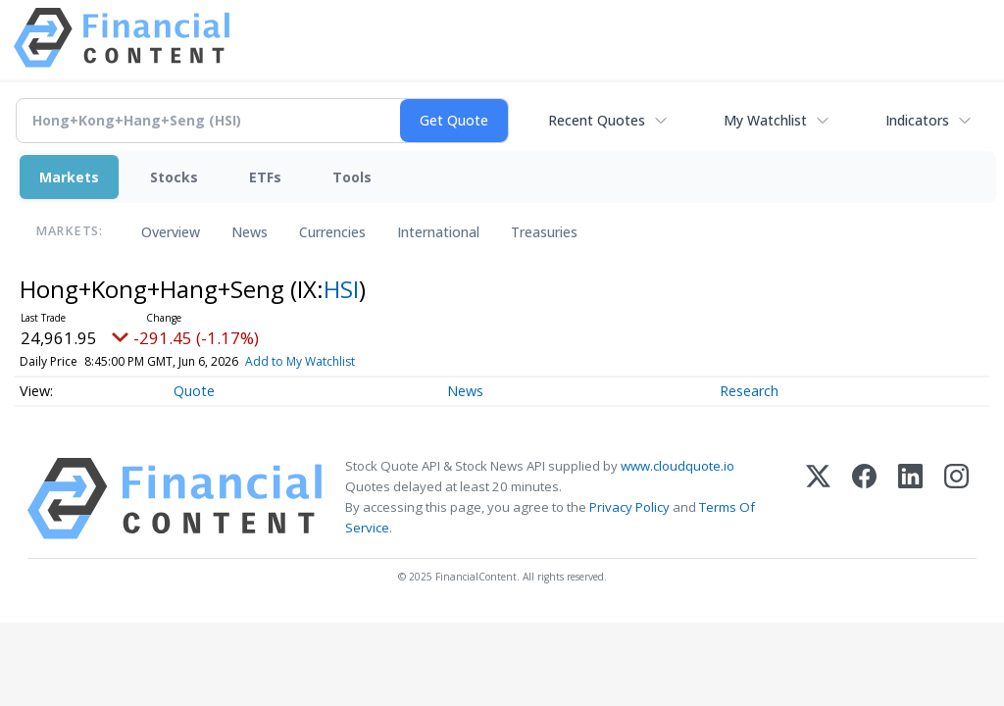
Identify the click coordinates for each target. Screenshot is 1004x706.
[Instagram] (956, 498)
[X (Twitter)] (818, 498)
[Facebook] (864, 498)
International (438, 232)
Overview (170, 232)
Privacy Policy (629, 507)
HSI (341, 289)
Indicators (917, 120)
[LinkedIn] (910, 498)
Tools (352, 177)
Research (749, 390)
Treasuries (544, 232)
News (249, 232)
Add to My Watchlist (300, 361)
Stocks (174, 177)
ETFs (265, 177)
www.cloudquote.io (677, 466)
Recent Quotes (596, 120)
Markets (69, 177)
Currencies (332, 232)
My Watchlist (765, 120)
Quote (194, 390)
